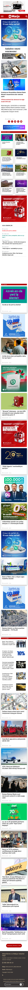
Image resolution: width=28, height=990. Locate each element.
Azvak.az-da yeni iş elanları (9, 230)
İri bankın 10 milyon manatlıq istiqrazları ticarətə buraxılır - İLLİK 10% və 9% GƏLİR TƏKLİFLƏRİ (8, 654)
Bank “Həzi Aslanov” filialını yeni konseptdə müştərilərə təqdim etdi (8, 643)
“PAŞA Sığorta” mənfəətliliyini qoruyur (12, 248)
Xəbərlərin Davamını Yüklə (14, 945)
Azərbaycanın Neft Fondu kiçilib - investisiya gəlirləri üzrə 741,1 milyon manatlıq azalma (7, 676)
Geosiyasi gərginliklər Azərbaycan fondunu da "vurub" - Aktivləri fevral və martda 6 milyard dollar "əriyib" (8, 665)
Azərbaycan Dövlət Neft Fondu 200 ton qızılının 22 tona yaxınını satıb (7, 687)
